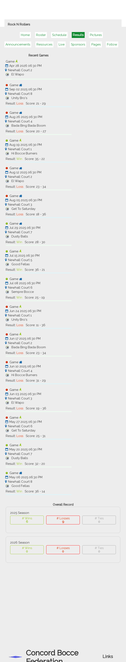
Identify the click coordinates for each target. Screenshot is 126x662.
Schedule (59, 35)
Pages (96, 44)
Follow (112, 44)
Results (78, 35)
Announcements (17, 44)
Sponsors (78, 44)
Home (25, 35)
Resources (44, 44)
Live (62, 44)
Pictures (96, 35)
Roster (41, 35)
